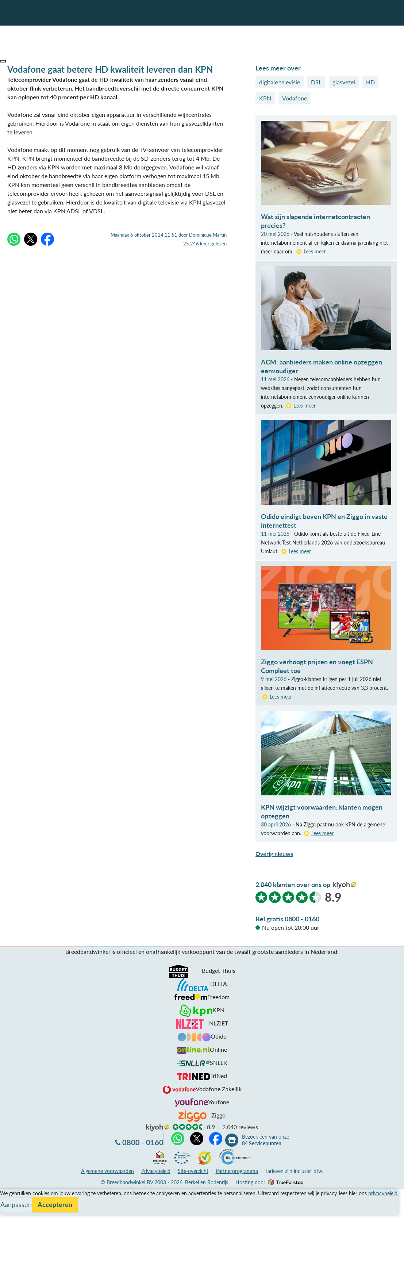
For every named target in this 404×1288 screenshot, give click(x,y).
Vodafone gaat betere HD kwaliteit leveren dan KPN (110, 69)
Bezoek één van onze (265, 1140)
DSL (316, 82)
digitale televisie (279, 82)
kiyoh (344, 885)
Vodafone (294, 98)
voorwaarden (107, 1171)
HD (370, 82)
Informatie (13, 1211)
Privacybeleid (155, 1171)
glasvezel (343, 82)
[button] (3, 61)
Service (9, 1202)
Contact (10, 1219)
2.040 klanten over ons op (292, 884)
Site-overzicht (193, 1171)
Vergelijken (14, 1193)
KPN (265, 98)
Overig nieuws (274, 853)
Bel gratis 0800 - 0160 (287, 919)
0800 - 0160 (142, 1142)
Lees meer (315, 251)
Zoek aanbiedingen (33, 1278)
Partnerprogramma (237, 1171)
